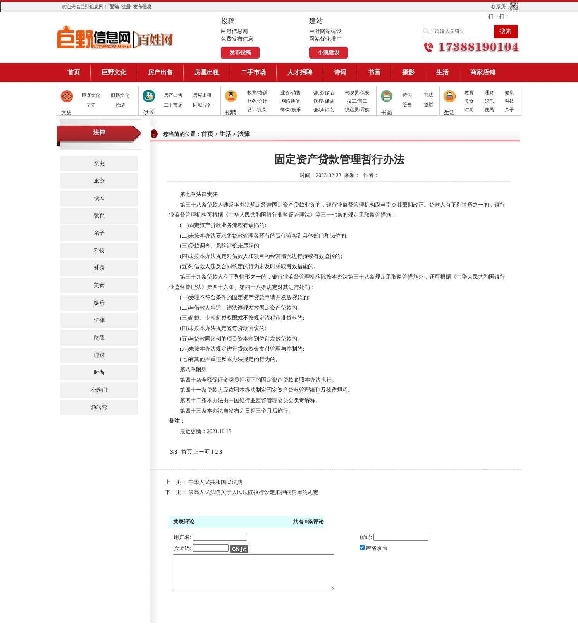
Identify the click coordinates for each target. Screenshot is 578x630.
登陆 (114, 6)
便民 (489, 109)
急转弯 (99, 407)
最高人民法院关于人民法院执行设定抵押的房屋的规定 (253, 492)
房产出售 (160, 72)
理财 (489, 92)
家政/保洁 (324, 92)
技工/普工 (357, 101)
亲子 (509, 109)
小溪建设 (328, 52)
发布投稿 (240, 52)
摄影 (408, 72)
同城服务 (202, 105)
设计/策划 (257, 109)
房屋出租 (206, 72)
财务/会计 (257, 101)
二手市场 (253, 72)
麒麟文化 (120, 95)
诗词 (340, 72)
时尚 (469, 109)
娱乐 (489, 101)
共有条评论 (308, 522)
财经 (99, 338)
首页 (73, 72)
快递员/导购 (357, 109)
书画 (374, 72)
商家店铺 (482, 72)
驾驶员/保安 (357, 92)
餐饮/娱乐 (290, 109)
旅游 (120, 105)
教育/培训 (257, 92)
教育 (469, 92)
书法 (428, 95)
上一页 (201, 452)
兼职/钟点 (324, 109)
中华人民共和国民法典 (215, 482)
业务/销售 (290, 92)
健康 (509, 92)
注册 (126, 6)
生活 (442, 72)
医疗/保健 (324, 101)
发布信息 (142, 6)
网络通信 (290, 101)
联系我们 (500, 6)
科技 (509, 101)
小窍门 (99, 390)
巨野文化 (113, 72)
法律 (99, 320)
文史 (91, 105)
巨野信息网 (115, 36)
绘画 (407, 104)
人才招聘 (299, 72)
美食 (469, 101)
